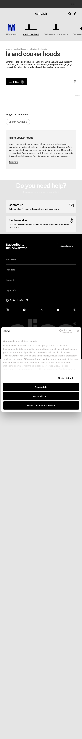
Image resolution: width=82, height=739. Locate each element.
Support (10, 279)
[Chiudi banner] (78, 331)
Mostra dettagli (65, 378)
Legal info (11, 290)
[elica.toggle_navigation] (7, 13)
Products (10, 269)
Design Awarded (18, 122)
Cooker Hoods (20, 49)
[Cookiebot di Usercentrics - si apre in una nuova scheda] (59, 331)
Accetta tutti (41, 387)
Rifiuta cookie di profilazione (41, 405)
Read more (13, 162)
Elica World (11, 259)
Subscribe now (66, 246)
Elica (8, 49)
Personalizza (41, 396)
